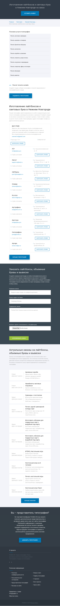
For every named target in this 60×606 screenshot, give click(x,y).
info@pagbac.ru (13, 593)
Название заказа (14, 288)
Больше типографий (19, 257)
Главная (11, 22)
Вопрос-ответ (37, 573)
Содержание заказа (14, 306)
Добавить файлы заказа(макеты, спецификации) (23, 324)
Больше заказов (30, 501)
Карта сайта (37, 585)
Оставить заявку (30, 13)
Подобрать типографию (21, 96)
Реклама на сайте (16, 585)
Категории (19, 22)
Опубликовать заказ (19, 338)
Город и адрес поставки (16, 297)
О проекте (36, 579)
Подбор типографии (39, 576)
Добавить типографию (30, 540)
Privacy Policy (34, 603)
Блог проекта (37, 582)
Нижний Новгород (30, 22)
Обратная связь (13, 596)
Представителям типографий (20, 582)
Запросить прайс (18, 143)
